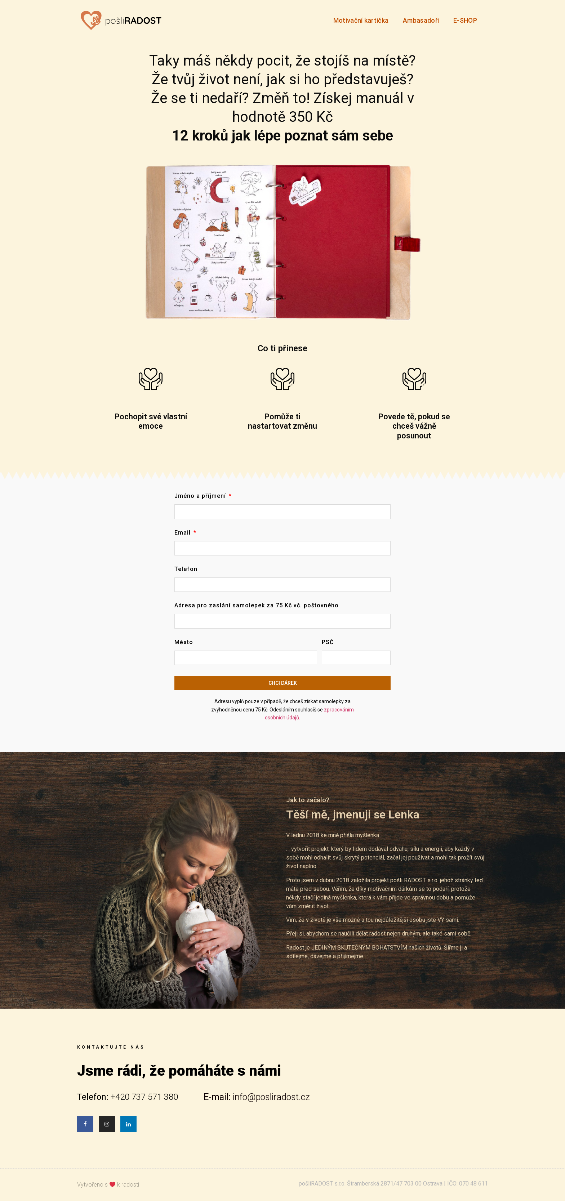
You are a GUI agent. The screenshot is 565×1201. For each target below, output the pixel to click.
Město (183, 642)
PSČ (328, 642)
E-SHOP (465, 20)
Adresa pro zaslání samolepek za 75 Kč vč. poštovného (256, 606)
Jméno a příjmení (201, 496)
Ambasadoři (421, 20)
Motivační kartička (360, 20)
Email (183, 533)
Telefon (185, 569)
